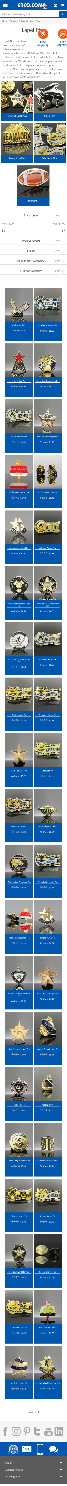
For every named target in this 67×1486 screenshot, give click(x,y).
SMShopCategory (31, 270)
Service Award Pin (19, 436)
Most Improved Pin (19, 1216)
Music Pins (49, 115)
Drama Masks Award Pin (47, 1160)
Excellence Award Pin (47, 325)
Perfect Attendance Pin (48, 882)
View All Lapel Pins (17, 115)
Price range (31, 215)
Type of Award (31, 240)
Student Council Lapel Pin (47, 1049)
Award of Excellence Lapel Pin (19, 604)
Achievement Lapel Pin (47, 492)
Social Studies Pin (19, 1327)
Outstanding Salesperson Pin (19, 660)
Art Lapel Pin (47, 1105)
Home (5, 21)
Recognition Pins (17, 158)
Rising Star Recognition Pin (47, 381)
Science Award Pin (47, 1216)
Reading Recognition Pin (19, 938)
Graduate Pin (47, 770)
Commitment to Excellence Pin (47, 604)
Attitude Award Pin (47, 548)
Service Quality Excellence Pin (19, 994)
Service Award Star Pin (19, 1272)
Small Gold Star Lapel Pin (47, 993)
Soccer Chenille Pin (47, 1272)
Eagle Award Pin (19, 325)
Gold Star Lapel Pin (19, 770)
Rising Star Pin (19, 381)
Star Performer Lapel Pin (47, 436)
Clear (57, 215)
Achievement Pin (19, 715)
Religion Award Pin (47, 938)
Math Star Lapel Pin (19, 1383)
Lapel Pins (35, 21)
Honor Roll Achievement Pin (47, 1383)
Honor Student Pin (19, 826)
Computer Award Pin (47, 715)
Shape (31, 250)
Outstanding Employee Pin (19, 882)
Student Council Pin (47, 1327)
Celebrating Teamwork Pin (19, 1160)
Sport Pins (33, 200)
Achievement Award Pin (19, 492)
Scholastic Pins (49, 158)
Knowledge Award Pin (47, 826)
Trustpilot (12, 335)
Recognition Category (30, 260)
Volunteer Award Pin (47, 659)
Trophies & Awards (19, 21)
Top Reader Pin (19, 1105)
